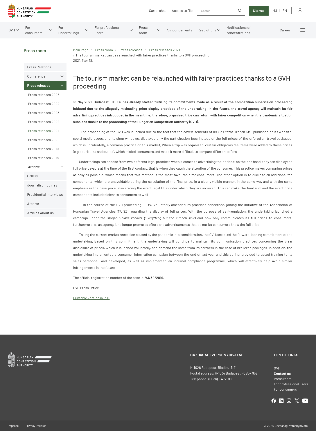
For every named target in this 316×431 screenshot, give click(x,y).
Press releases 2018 (43, 158)
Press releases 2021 (43, 131)
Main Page (80, 50)
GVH (12, 30)
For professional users (107, 30)
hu (275, 10)
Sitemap (258, 11)
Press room (143, 30)
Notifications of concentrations (238, 30)
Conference (36, 76)
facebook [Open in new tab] (273, 400)
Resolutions (207, 30)
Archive (34, 167)
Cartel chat (157, 10)
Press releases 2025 (43, 94)
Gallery (32, 176)
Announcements (179, 30)
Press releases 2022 (43, 122)
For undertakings (68, 30)
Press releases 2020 (43, 140)
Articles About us (40, 213)
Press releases (38, 85)
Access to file (182, 10)
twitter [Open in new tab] (296, 400)
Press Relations (39, 67)
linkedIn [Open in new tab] (281, 400)
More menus (302, 30)
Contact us (282, 373)
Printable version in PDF (91, 298)
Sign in (300, 11)
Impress (13, 425)
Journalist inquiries (42, 185)
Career (285, 30)
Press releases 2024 (43, 103)
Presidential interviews (45, 194)
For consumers (34, 30)
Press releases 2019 (43, 149)
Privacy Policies (35, 425)
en (284, 10)
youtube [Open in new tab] (305, 400)
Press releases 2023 (43, 112)
